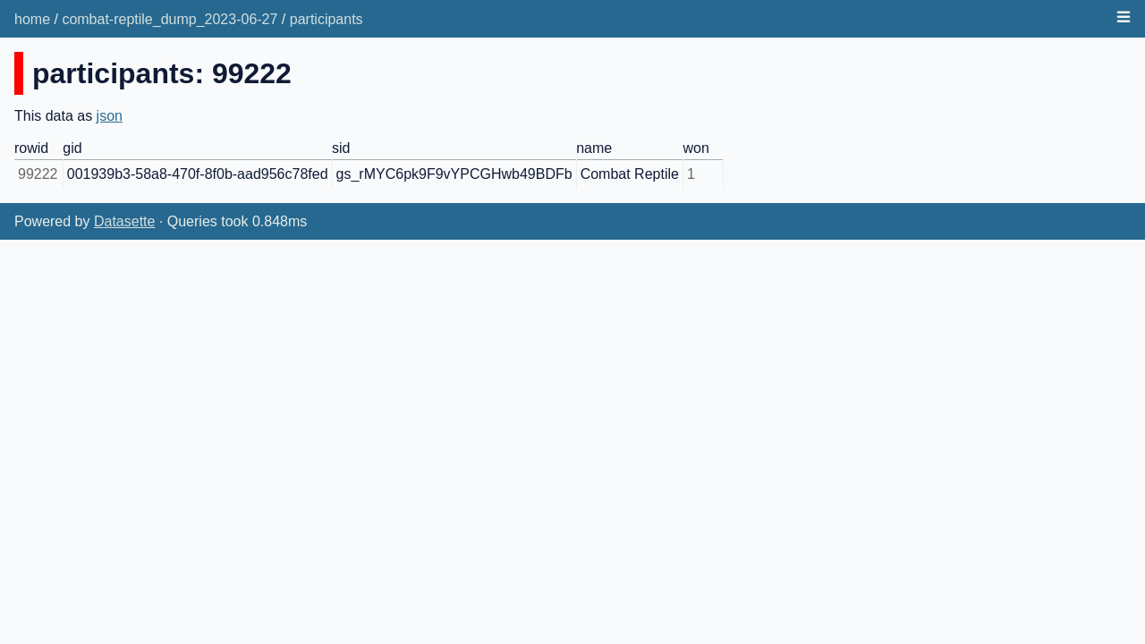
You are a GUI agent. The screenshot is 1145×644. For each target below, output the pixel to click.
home (32, 19)
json (110, 115)
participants (326, 19)
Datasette (124, 221)
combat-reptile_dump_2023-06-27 (169, 19)
